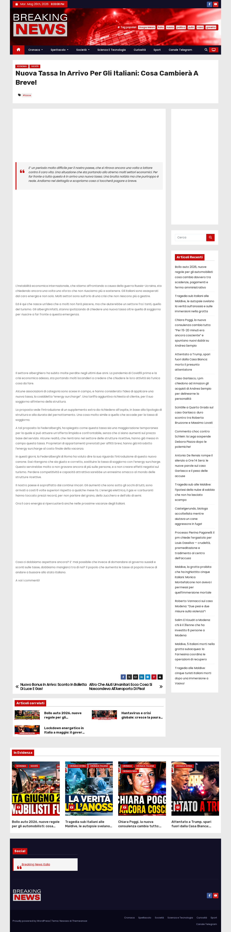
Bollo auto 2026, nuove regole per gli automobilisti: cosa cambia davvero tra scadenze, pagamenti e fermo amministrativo (194, 277)
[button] (206, 50)
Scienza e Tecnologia (111, 50)
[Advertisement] (89, 137)
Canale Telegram (180, 50)
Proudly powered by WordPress (32, 921)
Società (83, 50)
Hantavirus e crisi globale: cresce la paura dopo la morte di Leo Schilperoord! (140, 719)
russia (170, 27)
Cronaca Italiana (99, 766)
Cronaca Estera (78, 766)
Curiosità (140, 50)
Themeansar (79, 921)
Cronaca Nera (130, 771)
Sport (157, 50)
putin (191, 27)
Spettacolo (59, 50)
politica (181, 27)
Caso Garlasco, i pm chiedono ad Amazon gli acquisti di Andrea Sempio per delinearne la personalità (193, 388)
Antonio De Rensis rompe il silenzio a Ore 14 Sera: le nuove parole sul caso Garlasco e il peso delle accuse (194, 465)
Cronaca (35, 50)
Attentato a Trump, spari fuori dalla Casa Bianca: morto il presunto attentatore (191, 828)
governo (210, 27)
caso (200, 27)
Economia (22, 66)
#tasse (27, 95)
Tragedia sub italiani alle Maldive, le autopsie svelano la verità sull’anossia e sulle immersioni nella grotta (87, 828)
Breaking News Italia (36, 864)
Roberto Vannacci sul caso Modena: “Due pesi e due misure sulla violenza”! (194, 606)
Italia (161, 27)
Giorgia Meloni (147, 27)
